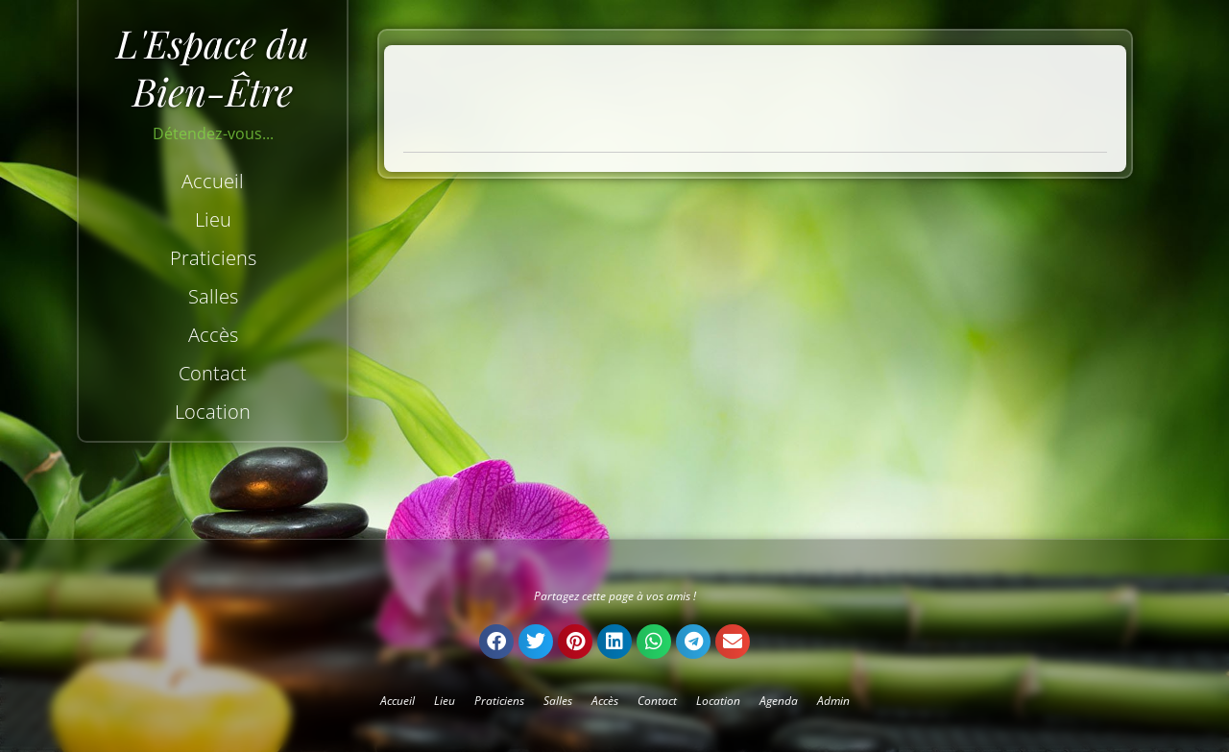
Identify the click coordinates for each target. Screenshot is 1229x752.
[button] (496, 641)
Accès (213, 335)
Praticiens (213, 258)
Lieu (213, 219)
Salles (213, 296)
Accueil (212, 181)
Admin (833, 700)
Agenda (778, 700)
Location (213, 412)
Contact (213, 373)
